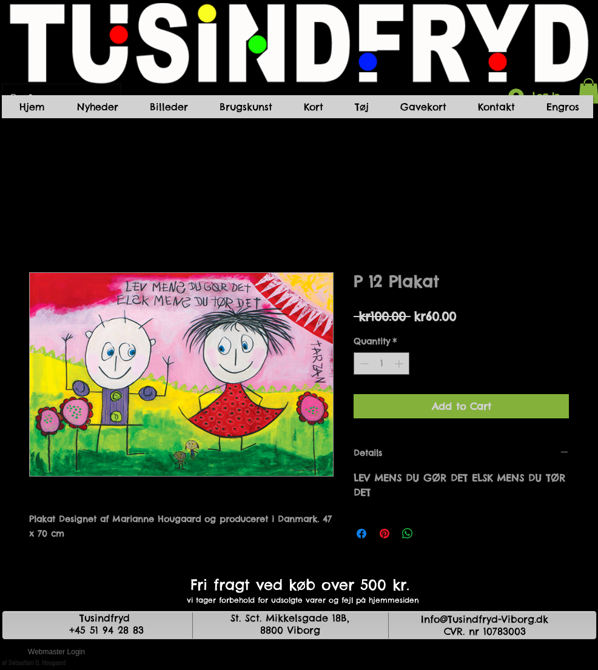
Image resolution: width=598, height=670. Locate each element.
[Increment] (400, 363)
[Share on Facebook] (361, 533)
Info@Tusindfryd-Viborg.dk (484, 619)
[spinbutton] (381, 363)
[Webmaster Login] (56, 652)
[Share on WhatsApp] (407, 533)
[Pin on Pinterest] (384, 533)
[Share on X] (430, 533)
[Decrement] (363, 363)
